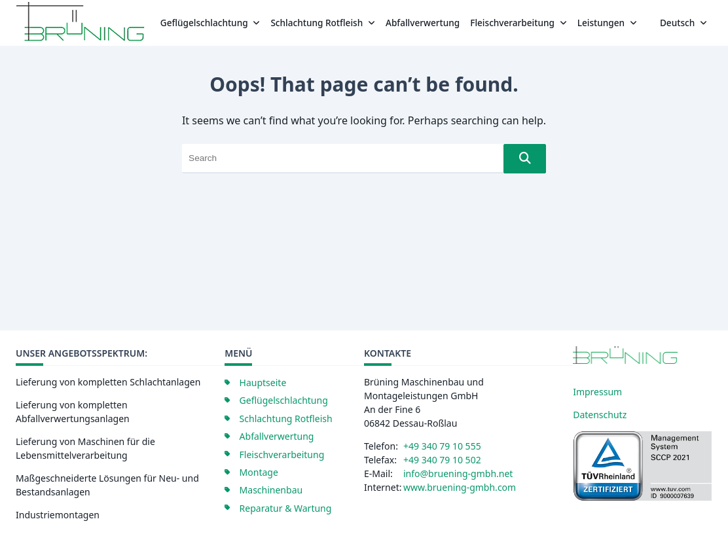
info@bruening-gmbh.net (458, 473)
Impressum (597, 391)
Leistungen (607, 22)
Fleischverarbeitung (518, 22)
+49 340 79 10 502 (442, 460)
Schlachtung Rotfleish (322, 22)
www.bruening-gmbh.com (459, 487)
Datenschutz (600, 414)
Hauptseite (263, 382)
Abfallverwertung (423, 22)
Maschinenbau (271, 490)
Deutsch (683, 22)
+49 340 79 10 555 (442, 446)
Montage (259, 472)
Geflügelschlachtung (210, 22)
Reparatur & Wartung (286, 508)
